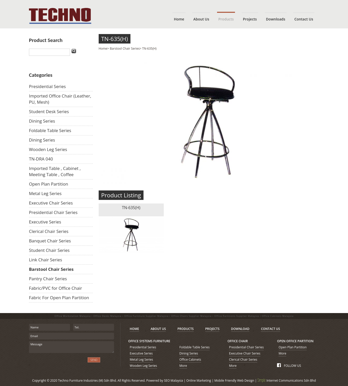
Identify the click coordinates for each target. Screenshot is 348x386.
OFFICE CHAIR (238, 341)
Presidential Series (47, 86)
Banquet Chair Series (50, 241)
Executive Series (45, 222)
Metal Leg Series (45, 193)
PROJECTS (212, 329)
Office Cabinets (190, 359)
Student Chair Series (49, 250)
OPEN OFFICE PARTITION (295, 341)
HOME (134, 329)
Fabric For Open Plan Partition (59, 298)
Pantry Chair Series (48, 279)
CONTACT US (270, 329)
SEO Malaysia (173, 380)
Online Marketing (198, 380)
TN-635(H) (114, 39)
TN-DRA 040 (41, 159)
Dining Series (42, 121)
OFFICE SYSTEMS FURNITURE (149, 341)
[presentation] (56, 363)
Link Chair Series (45, 260)
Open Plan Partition (48, 184)
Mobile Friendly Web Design (234, 380)
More (183, 365)
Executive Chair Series (51, 203)
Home (103, 48)
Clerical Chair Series (48, 231)
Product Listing (121, 195)
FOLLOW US (289, 365)
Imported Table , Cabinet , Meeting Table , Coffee (55, 171)
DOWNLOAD (240, 329)
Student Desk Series (49, 111)
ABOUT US (158, 329)
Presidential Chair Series (53, 212)
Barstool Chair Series (51, 269)
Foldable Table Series (50, 130)
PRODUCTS (185, 329)
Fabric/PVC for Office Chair (55, 288)
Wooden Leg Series (48, 149)
